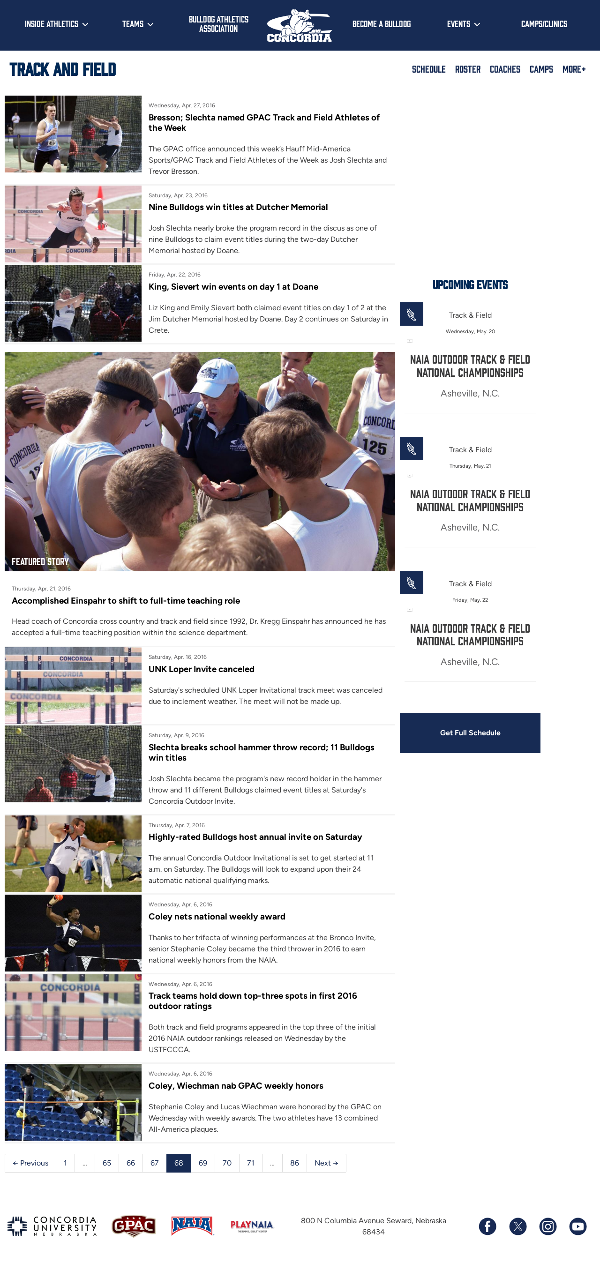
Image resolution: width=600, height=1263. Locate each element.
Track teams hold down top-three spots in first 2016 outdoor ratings (250, 996)
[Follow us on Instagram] (547, 1222)
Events (458, 23)
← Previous (30, 1158)
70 (227, 1158)
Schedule (429, 68)
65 (107, 1158)
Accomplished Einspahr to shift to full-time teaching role (126, 596)
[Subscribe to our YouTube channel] (577, 1222)
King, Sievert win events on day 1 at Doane (231, 286)
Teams (132, 23)
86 (294, 1158)
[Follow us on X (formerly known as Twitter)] (517, 1222)
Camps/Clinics (544, 23)
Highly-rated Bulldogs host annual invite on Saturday (253, 832)
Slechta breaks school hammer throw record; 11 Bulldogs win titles (259, 747)
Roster (467, 68)
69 (203, 1158)
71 (251, 1158)
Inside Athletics (51, 23)
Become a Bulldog (381, 23)
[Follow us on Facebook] (487, 1222)
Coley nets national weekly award (214, 911)
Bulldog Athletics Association (218, 24)
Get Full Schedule (463, 732)
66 (131, 1158)
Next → (326, 1158)
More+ (574, 68)
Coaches (505, 68)
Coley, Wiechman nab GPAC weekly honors (233, 1081)
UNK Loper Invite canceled (199, 665)
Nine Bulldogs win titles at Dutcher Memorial (236, 207)
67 (154, 1158)
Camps (541, 68)
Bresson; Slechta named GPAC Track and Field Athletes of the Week (261, 122)
